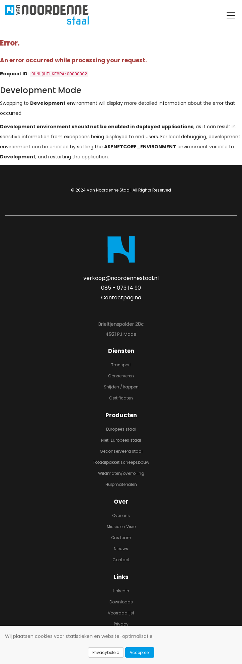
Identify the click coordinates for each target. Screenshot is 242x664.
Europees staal (121, 429)
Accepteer (140, 652)
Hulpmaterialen (121, 484)
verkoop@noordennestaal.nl (121, 278)
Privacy (121, 624)
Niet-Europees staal (121, 440)
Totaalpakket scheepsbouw (121, 462)
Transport (121, 365)
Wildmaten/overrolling (121, 473)
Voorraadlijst (121, 613)
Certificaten (121, 398)
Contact (121, 560)
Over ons (121, 515)
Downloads (121, 602)
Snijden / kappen (121, 387)
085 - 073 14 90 (121, 288)
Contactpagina (121, 297)
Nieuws (121, 548)
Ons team (121, 537)
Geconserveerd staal (121, 451)
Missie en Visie (121, 526)
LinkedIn (121, 591)
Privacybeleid (105, 652)
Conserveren (121, 376)
